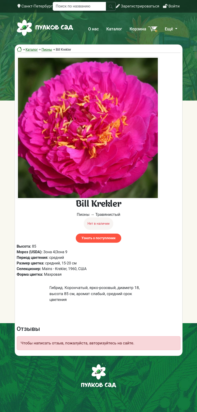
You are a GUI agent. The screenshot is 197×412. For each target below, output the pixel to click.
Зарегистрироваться (137, 6)
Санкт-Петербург (35, 6)
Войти (171, 6)
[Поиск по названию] (79, 6)
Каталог (114, 28)
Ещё (169, 28)
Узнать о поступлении (98, 238)
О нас (93, 28)
